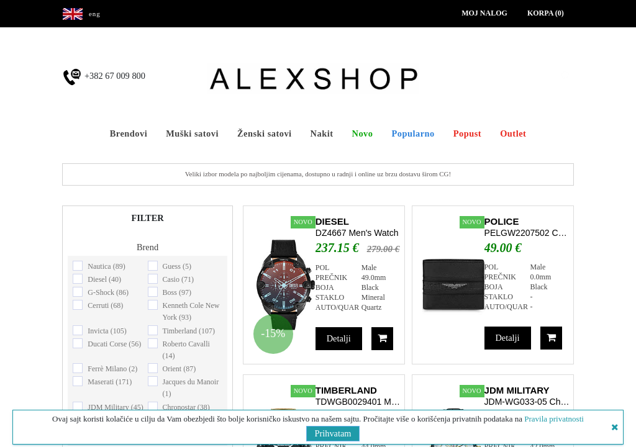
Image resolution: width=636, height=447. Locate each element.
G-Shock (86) (108, 292)
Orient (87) (179, 368)
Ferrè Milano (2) (112, 368)
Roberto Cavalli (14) (186, 350)
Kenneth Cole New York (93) (191, 311)
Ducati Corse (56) (114, 344)
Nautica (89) (106, 266)
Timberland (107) (189, 331)
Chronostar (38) (186, 407)
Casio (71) (178, 279)
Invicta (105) (107, 331)
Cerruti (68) (105, 305)
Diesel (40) (104, 279)
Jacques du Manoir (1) (191, 387)
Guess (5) (177, 266)
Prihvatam (332, 433)
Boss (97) (177, 292)
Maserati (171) (110, 381)
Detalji (339, 338)
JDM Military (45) (115, 407)
